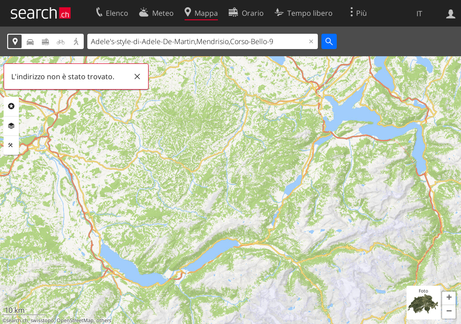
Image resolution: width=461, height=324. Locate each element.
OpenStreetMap (75, 320)
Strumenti (11, 145)
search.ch (17, 320)
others (103, 320)
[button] (449, 298)
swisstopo (42, 320)
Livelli (11, 126)
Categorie (11, 106)
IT (419, 13)
